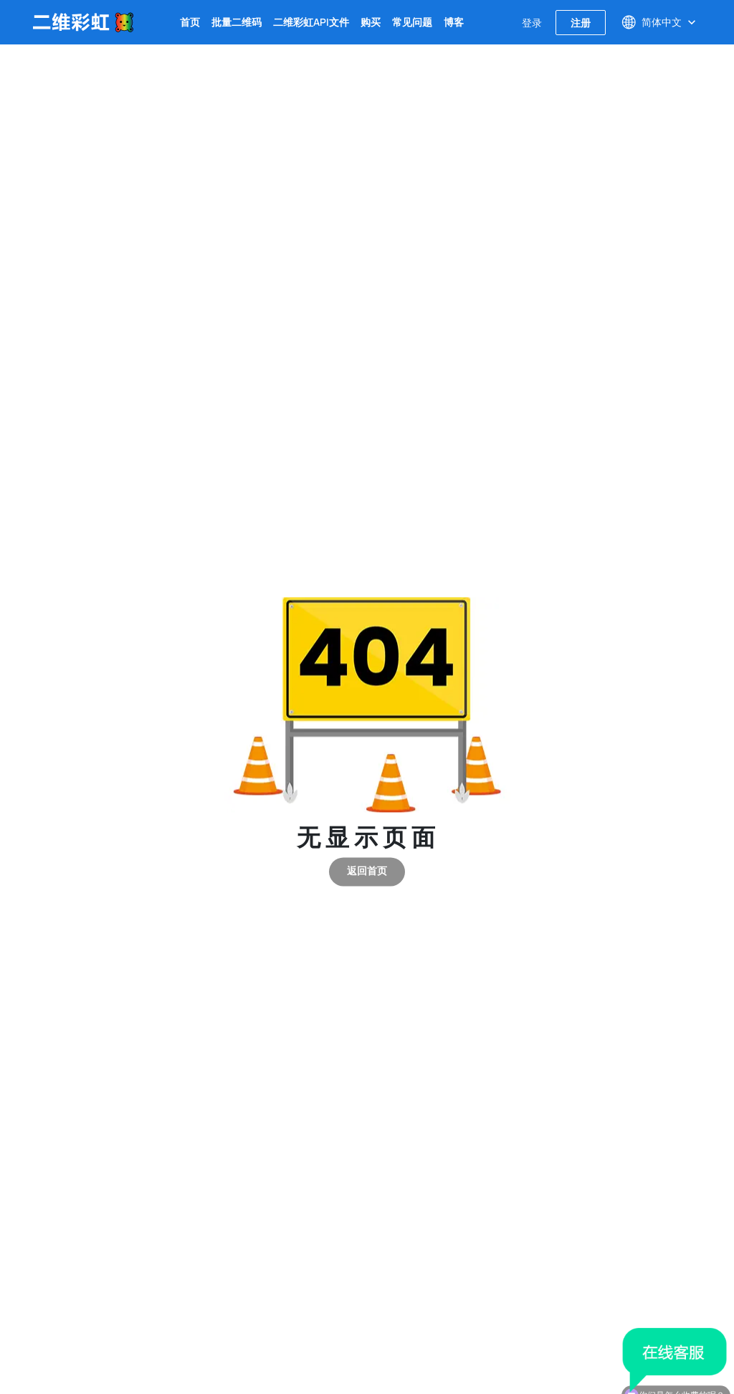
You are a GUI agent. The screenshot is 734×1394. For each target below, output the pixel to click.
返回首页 (367, 871)
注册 (581, 22)
